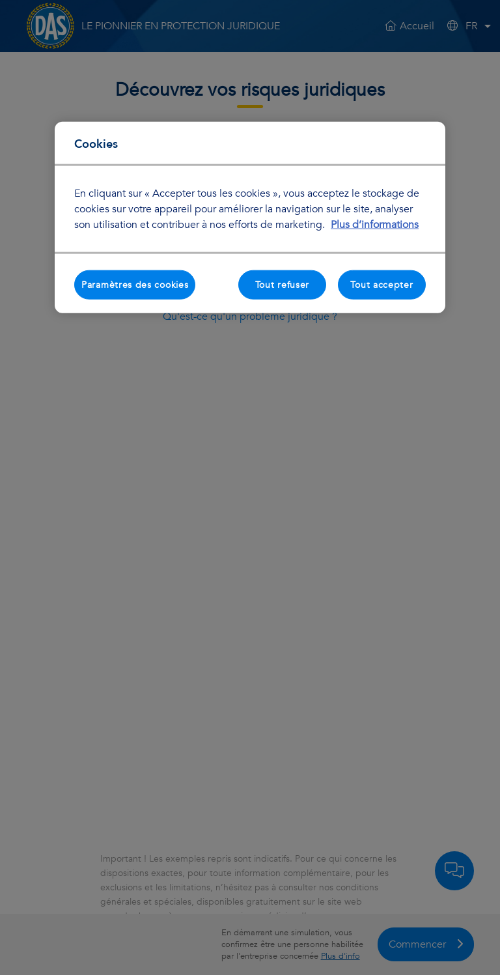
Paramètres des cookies (134, 284)
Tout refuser (282, 284)
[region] (250, 217)
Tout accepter (381, 284)
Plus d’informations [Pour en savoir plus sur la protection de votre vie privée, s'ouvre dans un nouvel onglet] (375, 224)
